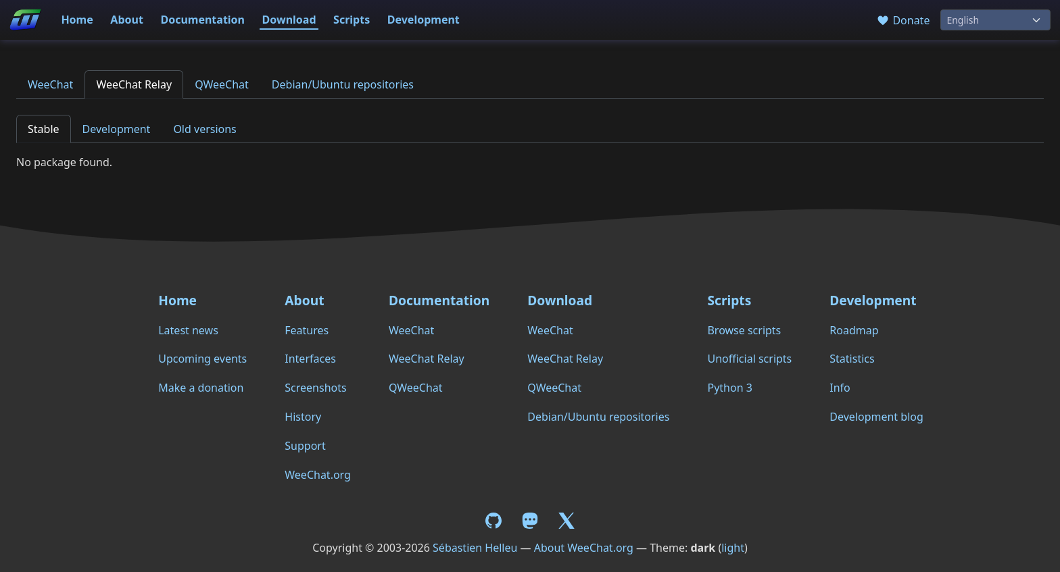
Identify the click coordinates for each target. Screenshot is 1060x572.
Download (289, 19)
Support (305, 445)
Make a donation (200, 387)
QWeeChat (222, 84)
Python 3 (729, 387)
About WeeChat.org (583, 547)
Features (307, 330)
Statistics (851, 358)
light (732, 547)
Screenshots (315, 387)
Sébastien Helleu (475, 547)
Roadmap (853, 330)
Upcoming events (202, 358)
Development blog (876, 416)
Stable (43, 129)
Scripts (351, 19)
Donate (903, 20)
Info (839, 387)
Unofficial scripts (749, 358)
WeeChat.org (318, 474)
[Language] (995, 19)
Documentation (202, 19)
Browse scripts (744, 330)
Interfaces (310, 358)
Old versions (204, 129)
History (303, 416)
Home (77, 19)
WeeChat (50, 84)
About (126, 19)
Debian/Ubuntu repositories (343, 84)
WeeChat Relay (134, 84)
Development (423, 19)
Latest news (188, 330)
